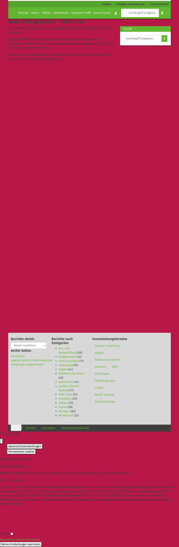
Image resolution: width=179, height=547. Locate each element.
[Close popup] (1, 441)
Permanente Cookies (21, 451)
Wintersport (66, 415)
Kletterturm (61, 12)
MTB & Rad (65, 394)
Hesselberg (66, 365)
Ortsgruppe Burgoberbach (27, 364)
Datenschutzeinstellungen (24, 446)
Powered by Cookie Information (20, 539)
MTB (114, 366)
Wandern (64, 411)
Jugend (63, 369)
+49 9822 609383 (159, 4)
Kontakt (106, 4)
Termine (23, 12)
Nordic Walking (104, 394)
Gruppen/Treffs (81, 12)
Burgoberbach (68, 356)
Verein (35, 12)
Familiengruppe (69, 361)
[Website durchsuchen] (142, 13)
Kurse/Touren (102, 12)
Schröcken (65, 398)
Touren (63, 407)
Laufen (99, 387)
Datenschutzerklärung (75, 428)
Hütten (46, 12)
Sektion (63, 403)
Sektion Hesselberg (107, 345)
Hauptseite (18, 356)
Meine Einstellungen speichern (20, 544)
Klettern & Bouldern (71, 373)
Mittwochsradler (105, 401)
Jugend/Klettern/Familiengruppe (32, 360)
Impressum (48, 428)
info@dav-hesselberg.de (130, 4)
